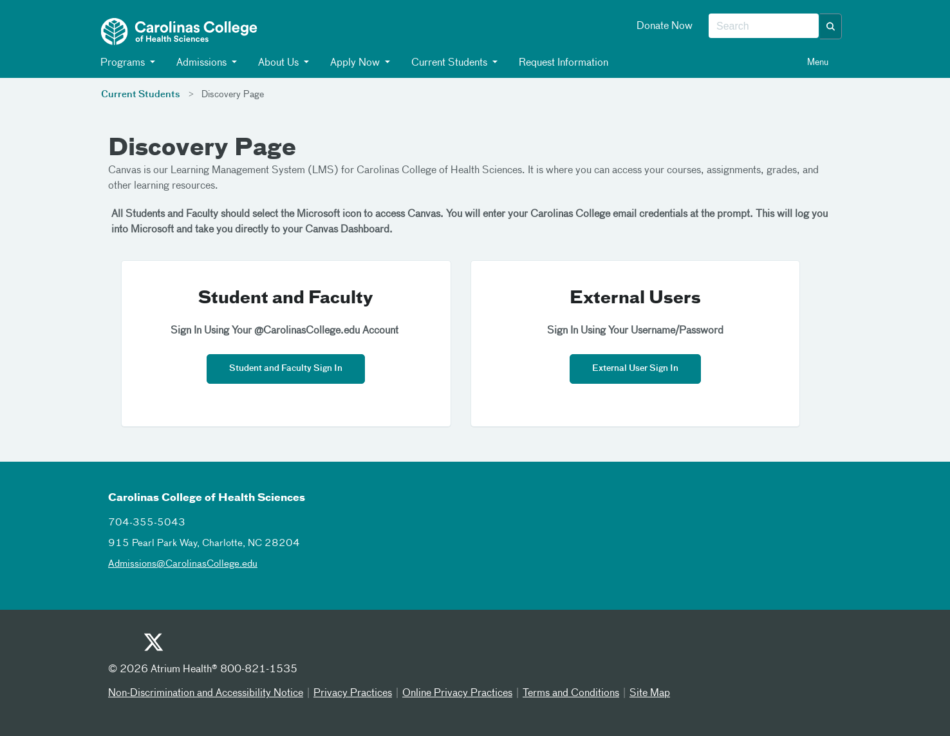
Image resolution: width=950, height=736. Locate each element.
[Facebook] (184, 646)
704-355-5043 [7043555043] (146, 522)
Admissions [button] (201, 62)
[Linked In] (247, 646)
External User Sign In (635, 368)
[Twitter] (152, 644)
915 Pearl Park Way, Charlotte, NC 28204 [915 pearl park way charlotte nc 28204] (204, 543)
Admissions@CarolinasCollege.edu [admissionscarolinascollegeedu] (182, 564)
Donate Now (665, 26)
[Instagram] (215, 646)
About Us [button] (278, 62)
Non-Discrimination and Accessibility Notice (205, 693)
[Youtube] (121, 646)
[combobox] (764, 26)
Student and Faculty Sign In (285, 368)
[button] (831, 26)
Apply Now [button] (355, 62)
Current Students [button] (449, 62)
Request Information (562, 62)
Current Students (140, 94)
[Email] (279, 646)
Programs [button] (122, 62)
